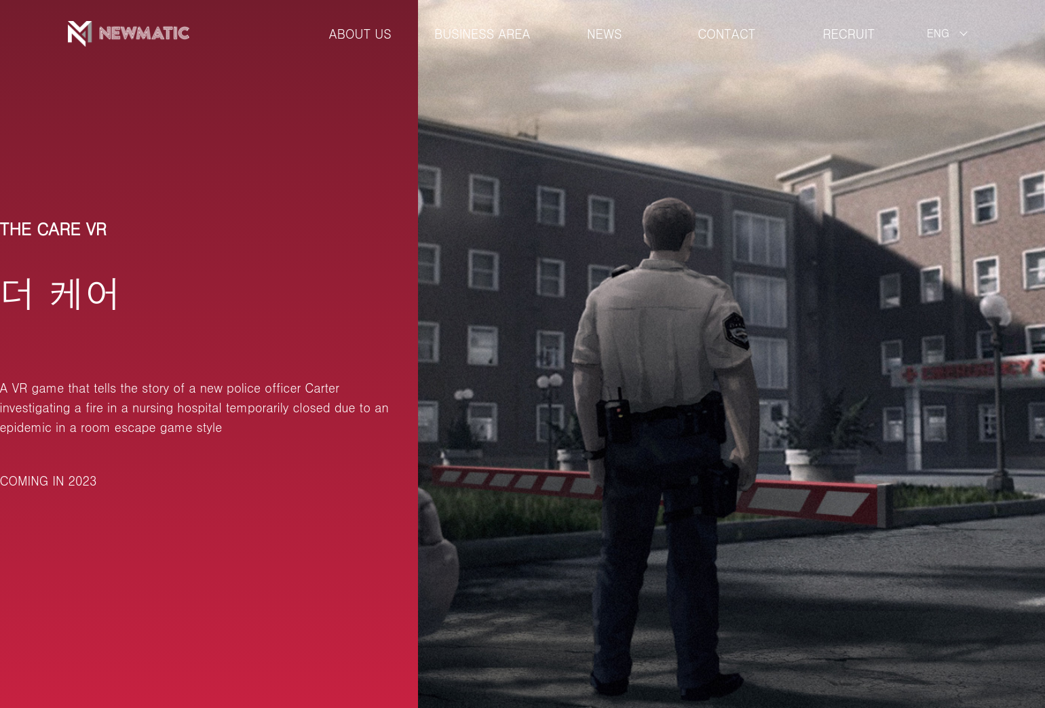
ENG (938, 33)
